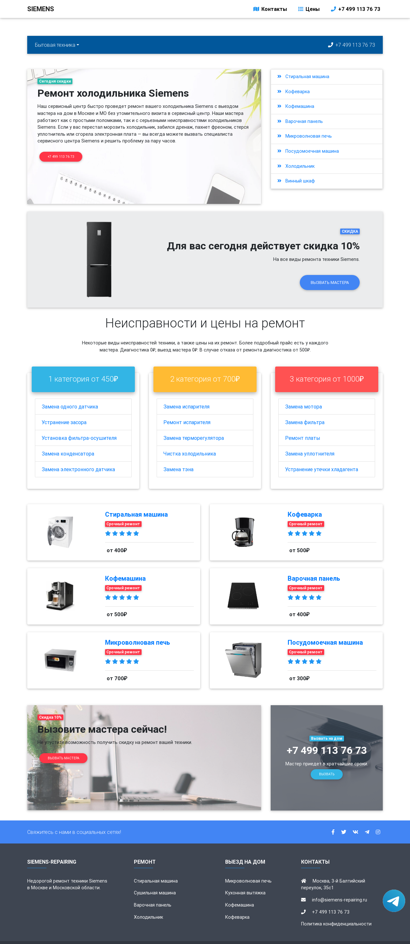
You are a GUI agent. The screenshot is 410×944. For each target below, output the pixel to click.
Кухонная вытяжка (245, 878)
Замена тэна (178, 454)
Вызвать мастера (330, 267)
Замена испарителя (186, 391)
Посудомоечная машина (308, 151)
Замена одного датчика (70, 391)
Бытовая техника (55, 45)
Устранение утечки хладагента (321, 454)
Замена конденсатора (68, 438)
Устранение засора (64, 407)
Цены (308, 10)
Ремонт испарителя (186, 407)
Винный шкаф (296, 181)
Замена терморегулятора (193, 422)
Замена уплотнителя (309, 438)
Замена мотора (303, 391)
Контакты (269, 10)
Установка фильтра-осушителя (79, 422)
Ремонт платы (302, 422)
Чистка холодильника (189, 438)
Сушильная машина (155, 878)
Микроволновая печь (304, 136)
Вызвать (326, 759)
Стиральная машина (303, 76)
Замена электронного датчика (78, 454)
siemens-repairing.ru (226, 935)
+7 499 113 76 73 (355, 10)
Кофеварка (293, 91)
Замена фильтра (304, 407)
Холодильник (296, 166)
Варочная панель (300, 121)
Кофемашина (295, 106)
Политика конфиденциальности (336, 909)
